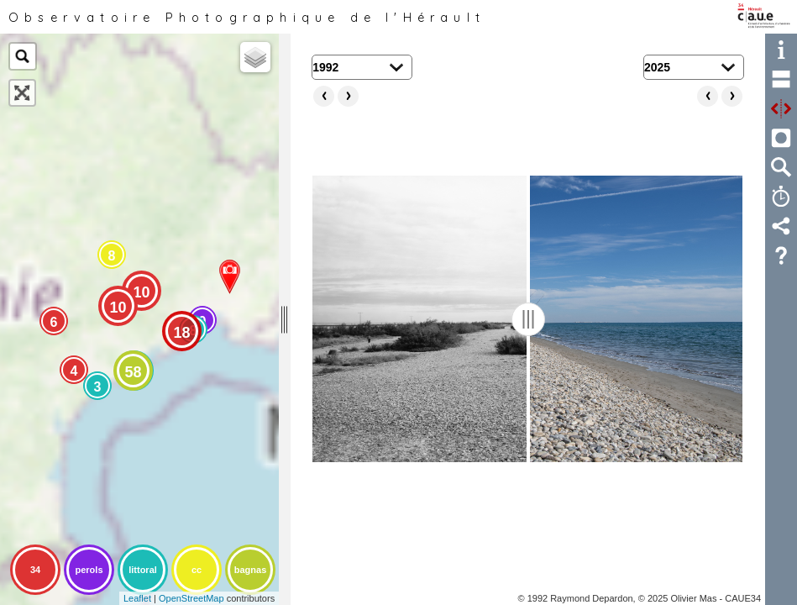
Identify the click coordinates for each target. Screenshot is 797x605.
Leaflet (137, 598)
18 (181, 332)
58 (132, 372)
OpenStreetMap (191, 598)
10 (141, 292)
